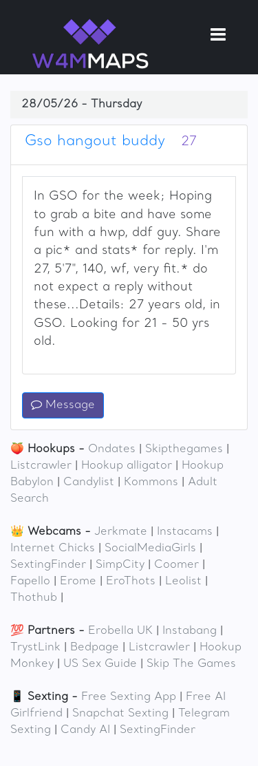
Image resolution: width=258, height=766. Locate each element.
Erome (78, 581)
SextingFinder (48, 565)
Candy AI (85, 730)
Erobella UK (120, 631)
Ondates (112, 449)
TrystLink (35, 647)
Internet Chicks (52, 548)
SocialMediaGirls (150, 548)
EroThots (130, 581)
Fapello (30, 581)
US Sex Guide (100, 664)
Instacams (185, 532)
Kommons (151, 482)
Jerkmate (120, 532)
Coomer (176, 565)
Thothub (33, 598)
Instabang (189, 631)
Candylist (88, 482)
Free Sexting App (128, 697)
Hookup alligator (126, 466)
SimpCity (120, 565)
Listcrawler (41, 466)
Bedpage (94, 647)
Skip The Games (191, 664)
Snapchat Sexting (120, 714)
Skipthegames (184, 449)
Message (63, 405)
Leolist (183, 581)
